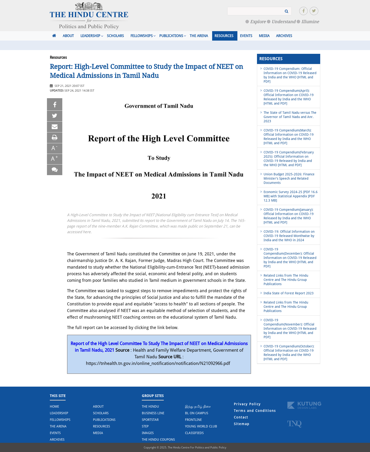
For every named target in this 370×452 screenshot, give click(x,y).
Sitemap (241, 424)
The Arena (199, 36)
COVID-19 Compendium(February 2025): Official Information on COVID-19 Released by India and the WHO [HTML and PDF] (289, 158)
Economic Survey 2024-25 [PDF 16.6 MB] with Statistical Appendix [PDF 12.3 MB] (291, 196)
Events (246, 36)
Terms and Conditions (255, 411)
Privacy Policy (247, 404)
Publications (171, 36)
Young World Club (201, 426)
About (68, 36)
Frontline (193, 420)
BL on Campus (196, 413)
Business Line (153, 413)
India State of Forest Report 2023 (289, 293)
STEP (145, 426)
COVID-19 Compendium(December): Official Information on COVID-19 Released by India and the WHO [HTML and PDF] (290, 257)
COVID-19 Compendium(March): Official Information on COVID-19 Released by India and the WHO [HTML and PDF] (289, 136)
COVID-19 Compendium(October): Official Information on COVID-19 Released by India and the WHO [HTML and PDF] (289, 352)
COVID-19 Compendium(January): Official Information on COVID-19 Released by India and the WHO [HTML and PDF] (289, 216)
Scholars (115, 36)
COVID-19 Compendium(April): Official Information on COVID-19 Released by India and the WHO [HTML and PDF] (289, 97)
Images (148, 433)
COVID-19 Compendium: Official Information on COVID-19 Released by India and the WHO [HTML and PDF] (290, 75)
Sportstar (150, 420)
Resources (223, 36)
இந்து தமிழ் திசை (198, 406)
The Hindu (150, 406)
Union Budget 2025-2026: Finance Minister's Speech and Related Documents (289, 178)
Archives (284, 36)
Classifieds (194, 433)
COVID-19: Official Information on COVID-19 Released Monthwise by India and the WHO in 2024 (289, 236)
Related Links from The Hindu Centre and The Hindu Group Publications (286, 280)
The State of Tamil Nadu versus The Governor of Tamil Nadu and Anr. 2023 (290, 117)
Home (54, 406)
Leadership (90, 36)
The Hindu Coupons (158, 439)
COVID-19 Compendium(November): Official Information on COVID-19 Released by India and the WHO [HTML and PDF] (290, 328)
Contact (241, 417)
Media (264, 36)
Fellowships (141, 36)
